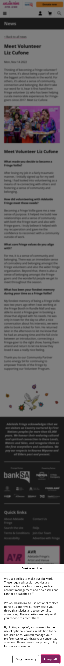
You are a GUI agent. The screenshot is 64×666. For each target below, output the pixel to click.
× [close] (5, 568)
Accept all (50, 659)
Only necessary (26, 659)
